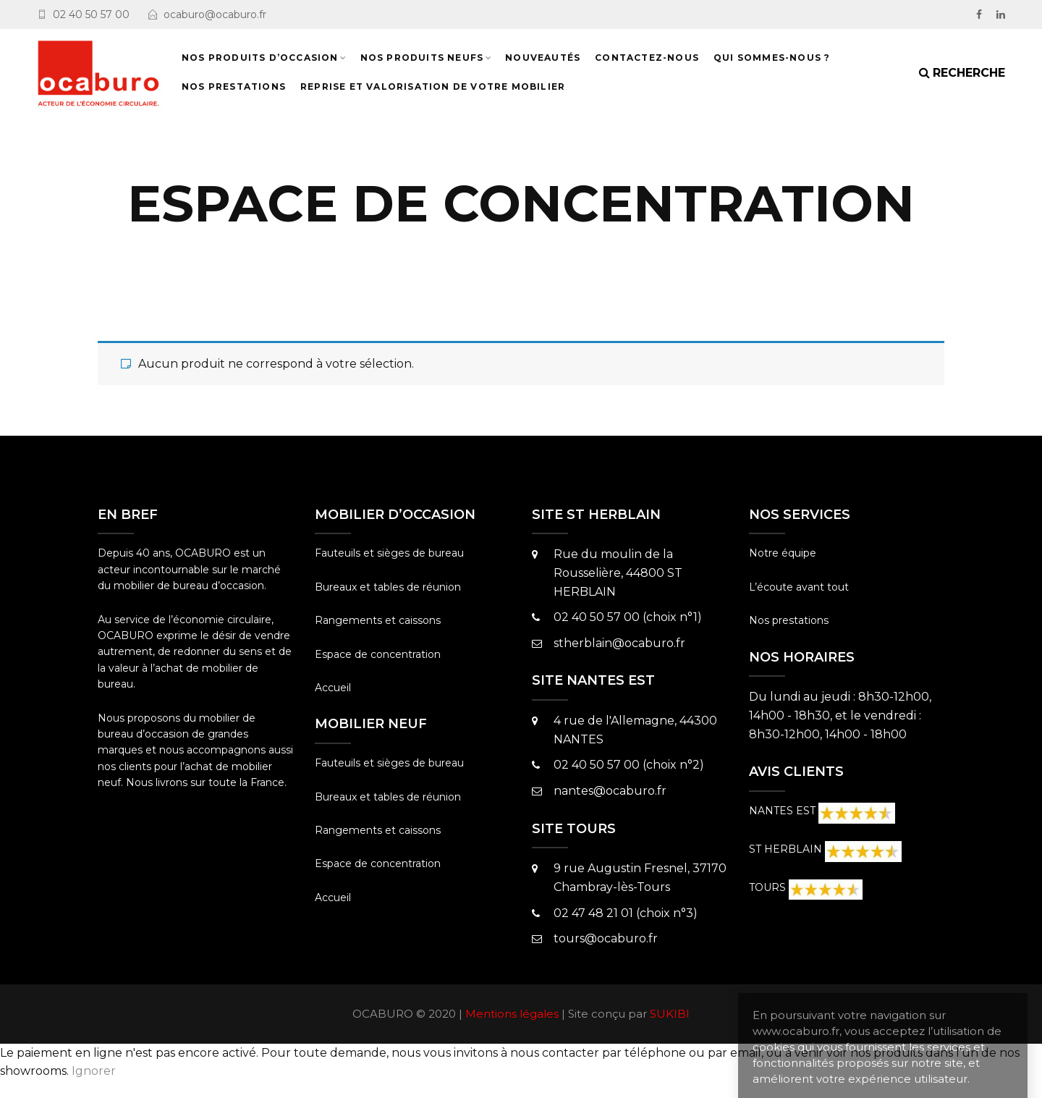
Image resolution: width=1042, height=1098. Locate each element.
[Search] (962, 73)
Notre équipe (782, 552)
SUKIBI (670, 1014)
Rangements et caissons (378, 620)
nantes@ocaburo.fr (610, 791)
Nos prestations (789, 620)
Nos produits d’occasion (260, 57)
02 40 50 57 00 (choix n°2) (629, 765)
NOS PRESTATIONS (234, 86)
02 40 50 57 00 (91, 14)
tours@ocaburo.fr (606, 938)
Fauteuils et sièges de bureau (389, 552)
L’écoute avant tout (799, 587)
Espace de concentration (378, 654)
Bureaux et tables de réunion (388, 587)
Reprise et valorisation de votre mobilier (432, 86)
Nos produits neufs (422, 57)
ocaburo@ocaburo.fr (215, 14)
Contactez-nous (647, 57)
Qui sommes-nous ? (771, 57)
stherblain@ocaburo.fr (619, 643)
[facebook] (979, 14)
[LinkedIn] (1000, 14)
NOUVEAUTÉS (542, 57)
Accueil (333, 687)
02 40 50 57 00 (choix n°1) (628, 617)
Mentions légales (512, 1014)
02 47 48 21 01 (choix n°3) (626, 913)
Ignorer (94, 1071)
